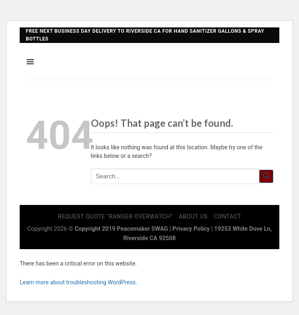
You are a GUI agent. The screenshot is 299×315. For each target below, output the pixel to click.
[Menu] (30, 61)
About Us (193, 216)
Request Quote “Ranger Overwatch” (115, 216)
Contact (227, 216)
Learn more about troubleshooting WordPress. (78, 282)
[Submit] (266, 176)
